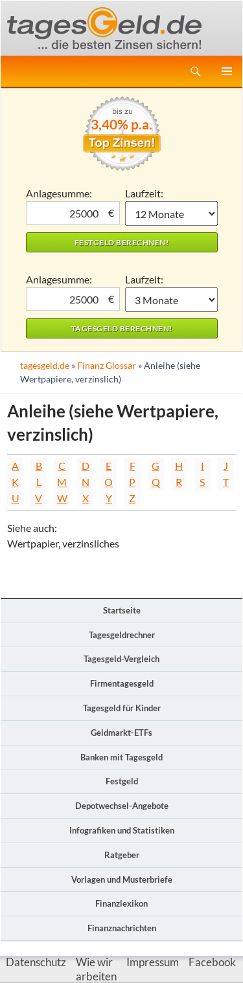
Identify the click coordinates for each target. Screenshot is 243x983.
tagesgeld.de (44, 365)
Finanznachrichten (121, 928)
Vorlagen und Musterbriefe (121, 879)
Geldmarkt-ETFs (121, 732)
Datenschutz (36, 962)
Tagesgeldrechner (122, 635)
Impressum (152, 962)
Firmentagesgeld (122, 683)
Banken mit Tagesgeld (121, 757)
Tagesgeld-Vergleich (121, 659)
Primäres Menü (226, 71)
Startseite (122, 610)
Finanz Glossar (106, 365)
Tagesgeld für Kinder (122, 708)
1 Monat (171, 213)
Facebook (212, 962)
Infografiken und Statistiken (121, 830)
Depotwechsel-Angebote (121, 806)
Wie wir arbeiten (96, 969)
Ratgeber (121, 855)
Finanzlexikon (121, 903)
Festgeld (122, 781)
